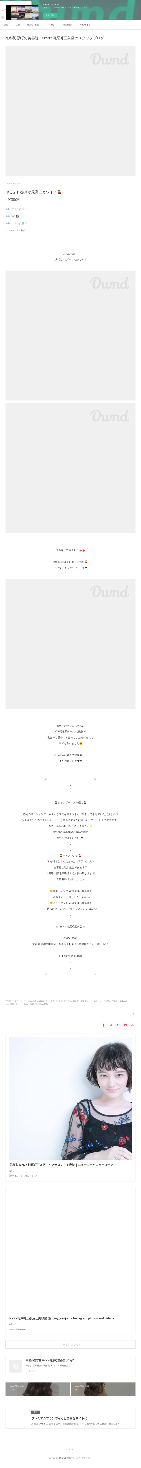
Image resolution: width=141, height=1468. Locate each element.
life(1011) (19, 1004)
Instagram (67, 24)
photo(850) (10, 1004)
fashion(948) (29, 1004)
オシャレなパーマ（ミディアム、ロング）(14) (65, 1001)
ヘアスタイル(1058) (118, 1001)
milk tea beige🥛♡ (16, 209)
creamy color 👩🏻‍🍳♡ (16, 230)
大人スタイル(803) (36, 1001)
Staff (17, 24)
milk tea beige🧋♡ (16, 223)
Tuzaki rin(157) (41, 1004)
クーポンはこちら (70, 1348)
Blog (6, 24)
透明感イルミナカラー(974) (17, 1001)
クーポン (50, 24)
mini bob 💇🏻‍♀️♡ (14, 216)
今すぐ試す (50, 15)
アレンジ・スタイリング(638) (97, 1001)
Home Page (33, 24)
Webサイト (85, 24)
